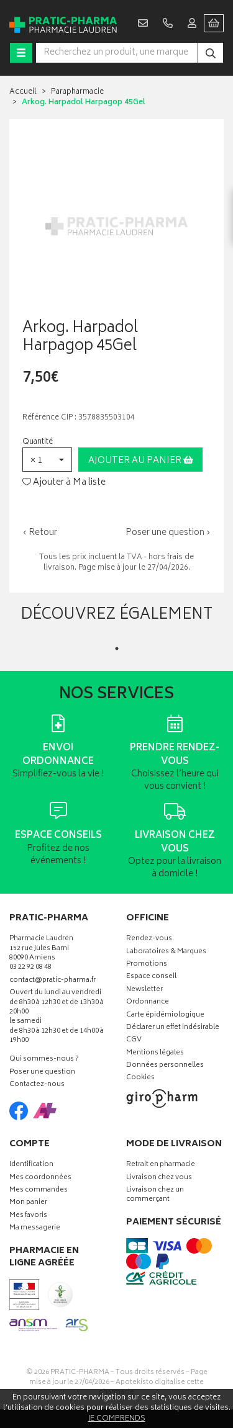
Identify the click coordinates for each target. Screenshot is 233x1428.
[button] (47, 459)
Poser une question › (168, 533)
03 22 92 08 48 (30, 968)
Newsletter (144, 990)
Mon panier (28, 1203)
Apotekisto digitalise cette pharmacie (151, 1387)
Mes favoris (28, 1216)
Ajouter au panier (140, 461)
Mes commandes (38, 1190)
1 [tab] (117, 648)
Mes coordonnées (40, 1178)
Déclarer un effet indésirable (172, 1028)
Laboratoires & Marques (166, 952)
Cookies (140, 1078)
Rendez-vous (149, 939)
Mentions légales (155, 1053)
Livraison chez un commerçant (155, 1195)
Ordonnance (147, 1002)
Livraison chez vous (159, 1178)
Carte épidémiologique (165, 1015)
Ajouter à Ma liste (64, 483)
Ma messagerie (34, 1228)
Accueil (23, 92)
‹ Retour (39, 533)
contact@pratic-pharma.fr (52, 982)
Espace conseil (151, 977)
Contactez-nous (37, 1085)
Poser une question (42, 1072)
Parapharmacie (77, 92)
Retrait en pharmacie (160, 1165)
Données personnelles (165, 1066)
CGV (134, 1040)
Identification (31, 1165)
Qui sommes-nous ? (44, 1059)
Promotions (146, 964)
